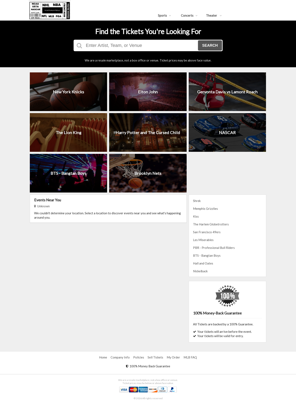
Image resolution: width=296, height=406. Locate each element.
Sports (164, 15)
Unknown (42, 206)
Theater (214, 15)
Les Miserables (203, 240)
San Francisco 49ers (207, 232)
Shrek (197, 201)
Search (210, 45)
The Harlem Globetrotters (211, 224)
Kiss (196, 216)
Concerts (189, 15)
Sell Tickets (155, 357)
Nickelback (200, 271)
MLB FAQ (190, 357)
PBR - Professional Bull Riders (214, 247)
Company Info (120, 357)
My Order (173, 357)
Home (103, 357)
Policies (138, 357)
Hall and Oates (203, 263)
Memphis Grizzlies (205, 208)
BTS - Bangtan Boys (207, 255)
